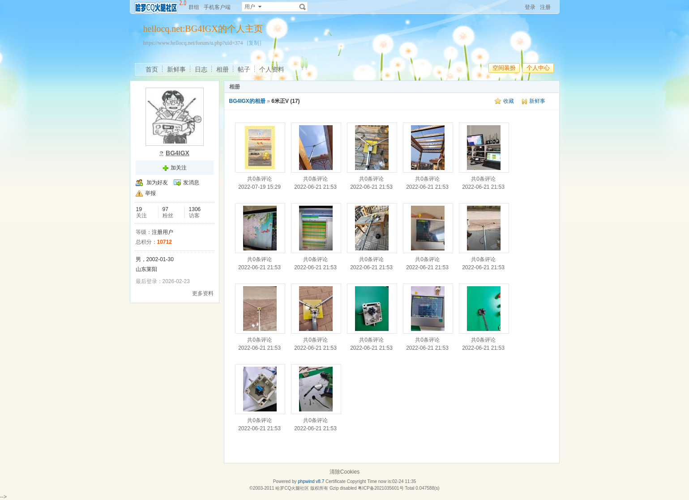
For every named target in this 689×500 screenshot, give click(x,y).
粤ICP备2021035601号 (380, 488)
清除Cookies (344, 472)
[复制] (254, 43)
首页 (152, 69)
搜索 (302, 7)
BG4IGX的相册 (247, 101)
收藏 (508, 101)
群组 (193, 7)
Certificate (335, 481)
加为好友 (157, 182)
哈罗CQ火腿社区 (292, 488)
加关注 (179, 168)
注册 (545, 7)
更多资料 (203, 293)
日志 (201, 69)
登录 (530, 7)
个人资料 (271, 69)
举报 (150, 193)
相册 (222, 69)
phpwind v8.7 (311, 481)
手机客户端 (217, 7)
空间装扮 (504, 67)
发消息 (191, 182)
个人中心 (538, 67)
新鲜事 (176, 69)
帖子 (244, 69)
